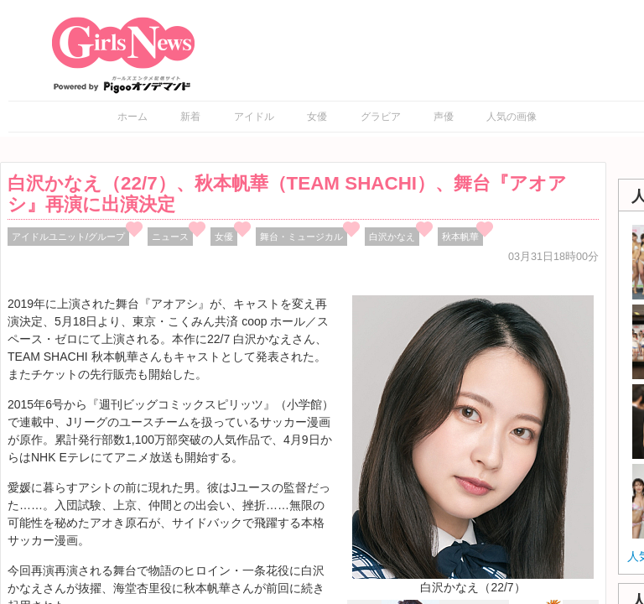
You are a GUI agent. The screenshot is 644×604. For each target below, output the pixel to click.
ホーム (132, 116)
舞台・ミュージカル (301, 237)
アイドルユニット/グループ (68, 237)
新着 (190, 116)
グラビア (381, 116)
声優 (444, 116)
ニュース (170, 237)
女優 (317, 116)
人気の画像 (511, 116)
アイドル (254, 116)
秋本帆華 (460, 237)
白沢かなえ (392, 237)
